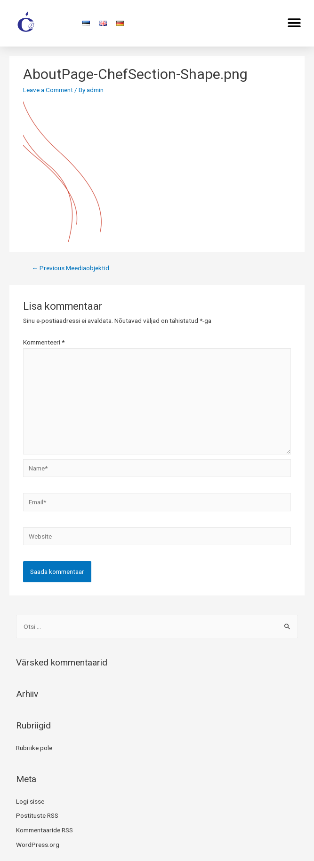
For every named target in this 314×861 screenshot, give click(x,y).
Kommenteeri (43, 342)
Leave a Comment (48, 90)
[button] (294, 22)
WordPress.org (37, 844)
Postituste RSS (37, 815)
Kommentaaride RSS (44, 830)
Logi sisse (30, 801)
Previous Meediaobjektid (71, 268)
